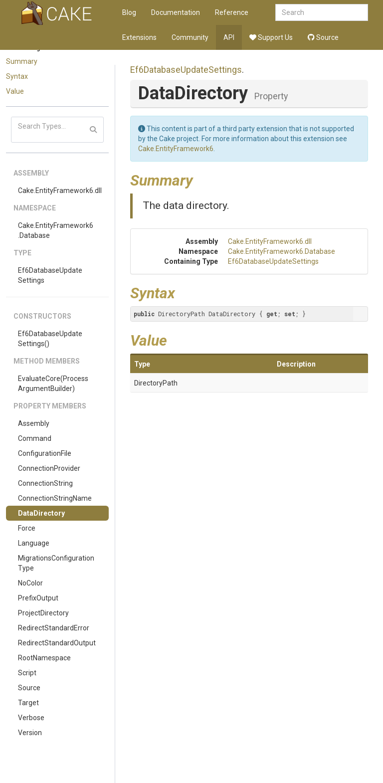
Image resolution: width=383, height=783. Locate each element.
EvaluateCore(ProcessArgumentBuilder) (53, 383)
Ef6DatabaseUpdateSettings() (50, 339)
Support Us (271, 37)
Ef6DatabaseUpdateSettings (50, 275)
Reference (231, 12)
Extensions (139, 37)
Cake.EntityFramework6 (175, 149)
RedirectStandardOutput (57, 643)
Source (323, 37)
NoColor (30, 583)
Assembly (33, 423)
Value (15, 91)
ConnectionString (45, 483)
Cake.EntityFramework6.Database (55, 230)
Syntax (17, 76)
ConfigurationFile (44, 453)
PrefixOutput (38, 598)
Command (34, 438)
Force (26, 528)
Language (33, 543)
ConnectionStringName (55, 498)
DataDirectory (41, 513)
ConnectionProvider (49, 468)
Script (27, 673)
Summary (21, 61)
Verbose (31, 718)
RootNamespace (44, 658)
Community (190, 37)
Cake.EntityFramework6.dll (60, 191)
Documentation (175, 12)
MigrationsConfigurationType (56, 563)
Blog (129, 12)
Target (28, 703)
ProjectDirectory (43, 613)
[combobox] (321, 12)
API (228, 37)
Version (30, 733)
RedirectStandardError (53, 628)
